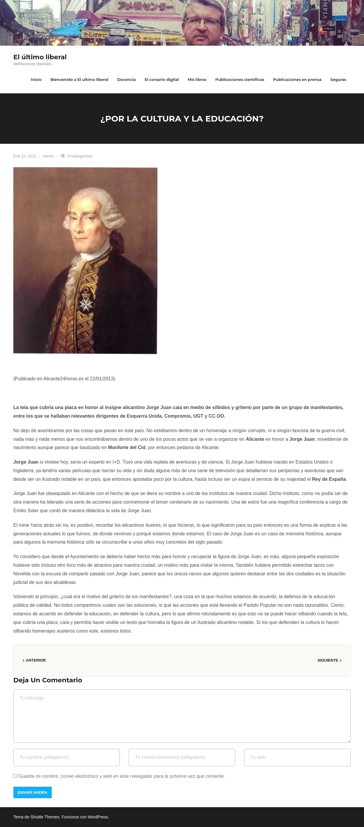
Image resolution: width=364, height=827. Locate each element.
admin (48, 156)
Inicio (36, 79)
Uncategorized (79, 156)
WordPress (98, 817)
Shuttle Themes (44, 817)
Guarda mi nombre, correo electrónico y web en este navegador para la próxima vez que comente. (121, 776)
